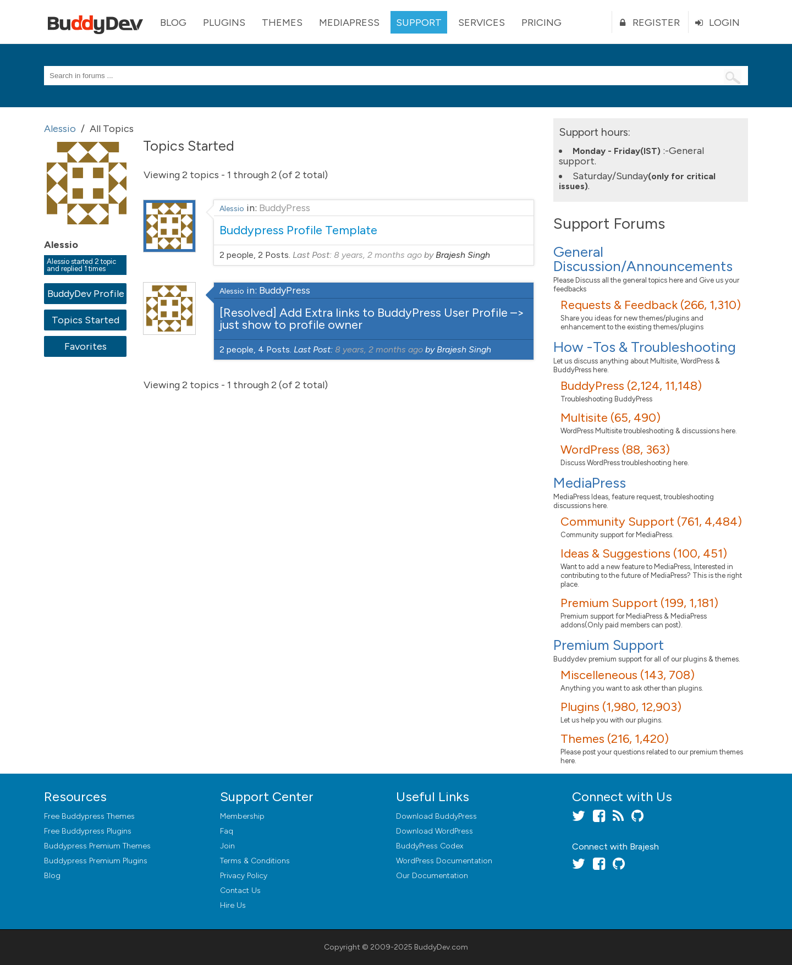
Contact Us (240, 890)
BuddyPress (284, 208)
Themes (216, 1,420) (614, 738)
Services (481, 22)
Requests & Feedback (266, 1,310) (650, 304)
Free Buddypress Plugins (87, 831)
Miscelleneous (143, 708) (627, 675)
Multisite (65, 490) (610, 417)
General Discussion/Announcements (643, 259)
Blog (173, 22)
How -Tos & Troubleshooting (644, 347)
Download (436, 816)
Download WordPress (434, 831)
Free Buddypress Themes (89, 816)
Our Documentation (432, 875)
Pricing (541, 22)
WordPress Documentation (444, 860)
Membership (242, 816)
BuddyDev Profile (85, 294)
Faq (226, 831)
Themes (282, 22)
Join (227, 846)
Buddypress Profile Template (298, 230)
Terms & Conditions (255, 860)
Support (419, 22)
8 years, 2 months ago (378, 255)
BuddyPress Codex (429, 846)
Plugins (224, 22)
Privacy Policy (243, 875)
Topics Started (85, 320)
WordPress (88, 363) (615, 449)
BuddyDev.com (441, 947)
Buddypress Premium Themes (97, 846)
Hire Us (233, 905)
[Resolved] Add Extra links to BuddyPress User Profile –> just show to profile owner (371, 318)
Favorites (85, 346)
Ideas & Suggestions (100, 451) (643, 553)
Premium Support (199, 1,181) (639, 602)
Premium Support (608, 645)
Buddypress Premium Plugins (95, 860)
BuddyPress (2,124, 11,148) (631, 385)
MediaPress (349, 22)
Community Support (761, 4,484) (651, 521)
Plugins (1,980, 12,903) (620, 706)
